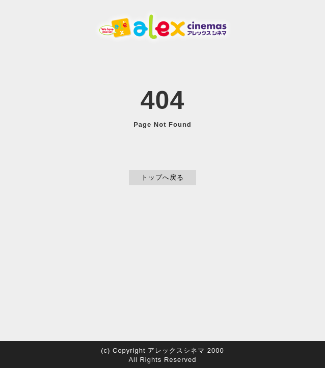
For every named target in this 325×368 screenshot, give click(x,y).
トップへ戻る (162, 177)
